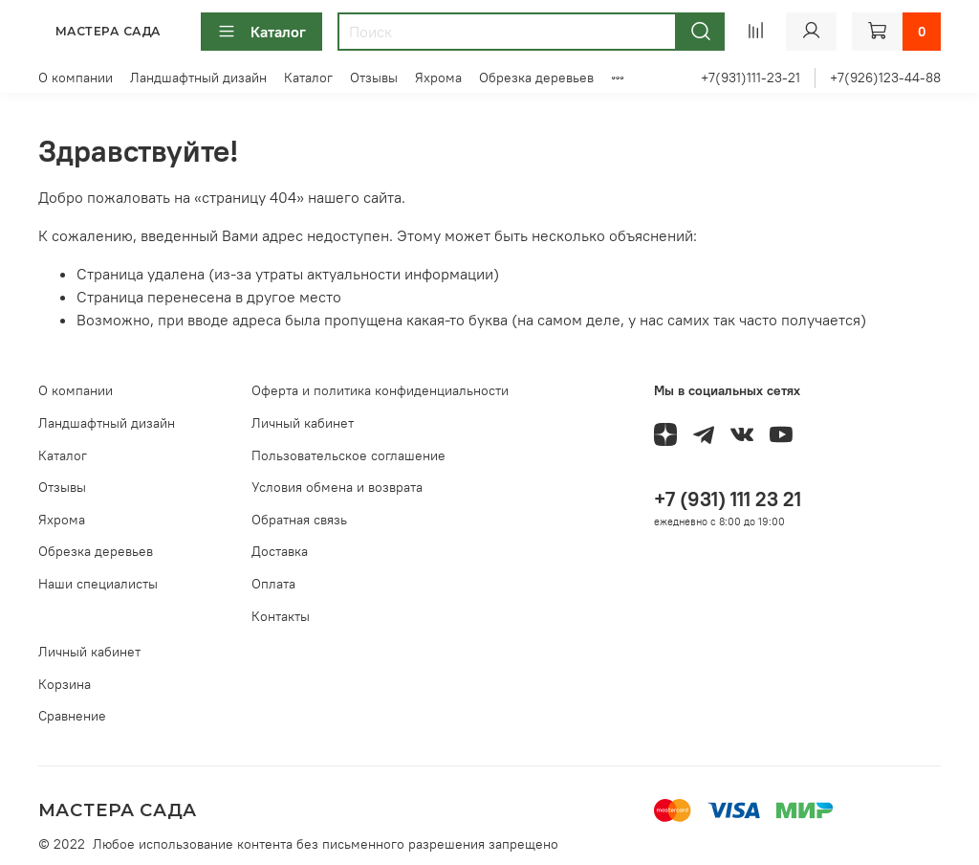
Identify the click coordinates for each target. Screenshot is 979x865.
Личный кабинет (302, 423)
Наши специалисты (98, 583)
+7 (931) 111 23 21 (727, 499)
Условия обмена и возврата (337, 487)
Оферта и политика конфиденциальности (380, 390)
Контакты (280, 616)
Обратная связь (299, 519)
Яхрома (438, 77)
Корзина (64, 684)
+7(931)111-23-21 (750, 77)
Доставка (279, 551)
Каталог (261, 31)
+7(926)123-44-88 (885, 77)
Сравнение (72, 715)
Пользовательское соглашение (348, 455)
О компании (75, 77)
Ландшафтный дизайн (198, 77)
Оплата (273, 583)
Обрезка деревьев (536, 77)
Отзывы (374, 77)
